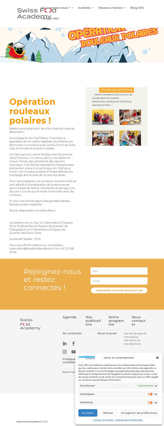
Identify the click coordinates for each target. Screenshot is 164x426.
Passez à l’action (110, 8)
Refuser (108, 412)
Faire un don (50, 18)
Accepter (88, 412)
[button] (157, 357)
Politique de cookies (103, 420)
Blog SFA (137, 8)
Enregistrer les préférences (139, 412)
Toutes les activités (115, 91)
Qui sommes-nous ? (55, 8)
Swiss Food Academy (28, 421)
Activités (84, 8)
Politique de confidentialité (129, 420)
